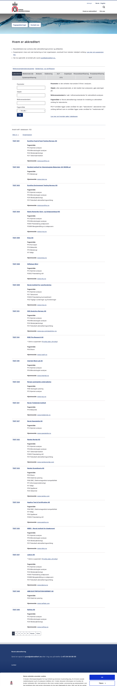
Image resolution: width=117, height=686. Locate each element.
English (103, 3)
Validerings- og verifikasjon (45, 69)
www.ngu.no (41, 396)
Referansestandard (23, 99)
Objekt (19, 92)
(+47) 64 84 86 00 (68, 657)
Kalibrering (48, 74)
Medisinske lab (28, 74)
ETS (61, 77)
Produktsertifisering (97, 74)
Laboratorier (17, 74)
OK (102, 665)
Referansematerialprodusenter (23, 69)
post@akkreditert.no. (48, 58)
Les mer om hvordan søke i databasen (64, 116)
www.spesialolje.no (44, 433)
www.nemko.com (43, 496)
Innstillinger (27, 682)
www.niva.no (41, 305)
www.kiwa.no (42, 258)
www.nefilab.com (43, 603)
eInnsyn (89, 3)
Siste (38, 633)
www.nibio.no (42, 548)
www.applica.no (43, 522)
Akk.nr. (14, 135)
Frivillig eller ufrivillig (49, 342)
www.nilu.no (41, 279)
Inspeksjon (68, 74)
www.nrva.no (42, 231)
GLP (90, 77)
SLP (58, 74)
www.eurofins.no (43, 161)
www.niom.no (42, 179)
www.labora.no (42, 585)
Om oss (102, 11)
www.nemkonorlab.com (45, 462)
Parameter (20, 84)
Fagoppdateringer (19, 25)
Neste (32, 633)
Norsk (97, 3)
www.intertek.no (43, 375)
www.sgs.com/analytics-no (47, 331)
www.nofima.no (42, 627)
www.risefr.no (42, 354)
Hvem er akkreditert (90, 11)
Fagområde (21, 107)
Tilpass (102, 671)
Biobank (39, 74)
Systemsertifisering (29, 77)
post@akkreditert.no (33, 657)
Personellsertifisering (81, 74)
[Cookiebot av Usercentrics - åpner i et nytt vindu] (11, 682)
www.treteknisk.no (44, 415)
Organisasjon (27, 135)
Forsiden (21, 7)
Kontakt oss (35, 25)
